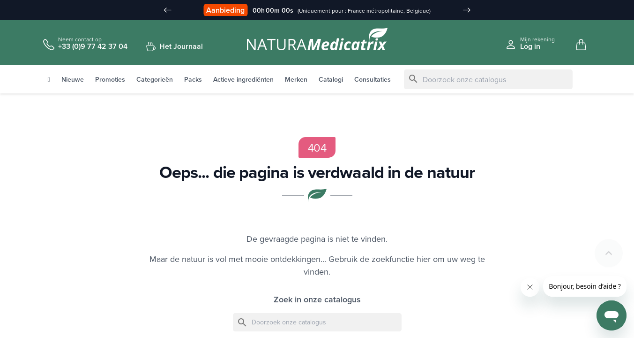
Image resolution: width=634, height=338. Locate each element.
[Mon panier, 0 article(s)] (581, 45)
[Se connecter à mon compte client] (529, 43)
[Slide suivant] (467, 10)
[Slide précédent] (168, 10)
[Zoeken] (488, 80)
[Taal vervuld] (575, 11)
